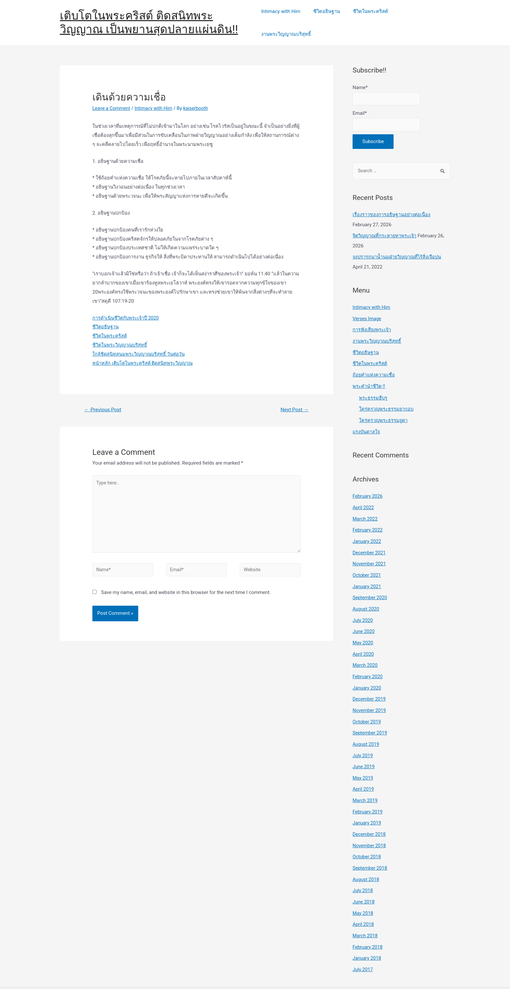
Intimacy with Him (284, 18)
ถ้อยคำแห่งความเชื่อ (374, 365)
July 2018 (363, 869)
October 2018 (367, 836)
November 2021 (370, 551)
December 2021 (370, 540)
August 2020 (366, 595)
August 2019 (366, 726)
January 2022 (367, 529)
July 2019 (363, 737)
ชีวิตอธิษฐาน (327, 18)
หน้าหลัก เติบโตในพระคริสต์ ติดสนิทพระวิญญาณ (143, 355)
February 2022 (368, 518)
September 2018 (370, 847)
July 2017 (363, 946)
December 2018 (370, 814)
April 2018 (364, 902)
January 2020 (367, 671)
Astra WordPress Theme (360, 976)
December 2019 (370, 682)
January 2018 (367, 935)
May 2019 (363, 759)
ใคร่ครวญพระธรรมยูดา (384, 410)
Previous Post (104, 401)
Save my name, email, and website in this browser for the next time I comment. (186, 588)
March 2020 (366, 650)
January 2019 (367, 803)
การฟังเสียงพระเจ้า (372, 321)
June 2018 (364, 880)
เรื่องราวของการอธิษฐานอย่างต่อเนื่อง (392, 208)
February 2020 (368, 661)
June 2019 (364, 748)
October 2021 (367, 562)
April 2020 (364, 638)
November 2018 (370, 825)
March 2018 (366, 913)
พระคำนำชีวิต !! (369, 376)
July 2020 (363, 606)
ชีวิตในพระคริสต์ (368, 18)
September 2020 (370, 584)
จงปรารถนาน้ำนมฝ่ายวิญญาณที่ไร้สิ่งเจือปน (398, 249)
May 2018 (363, 891)
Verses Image (367, 310)
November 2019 (370, 693)
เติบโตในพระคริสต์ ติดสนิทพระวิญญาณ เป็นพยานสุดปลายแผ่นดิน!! (149, 18)
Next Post (294, 401)
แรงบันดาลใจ (367, 421)
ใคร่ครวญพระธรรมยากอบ (386, 399)
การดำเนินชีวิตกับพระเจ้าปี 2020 (126, 309)
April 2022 (364, 496)
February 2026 (368, 485)
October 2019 (367, 704)
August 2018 (366, 858)
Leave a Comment (112, 100)
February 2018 (368, 924)
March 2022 (366, 507)
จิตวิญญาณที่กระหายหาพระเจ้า (386, 228)
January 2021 (367, 573)
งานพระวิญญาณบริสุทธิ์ (420, 18)
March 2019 (366, 781)
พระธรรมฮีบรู (373, 387)
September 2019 (370, 715)
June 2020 (364, 617)
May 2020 (363, 627)
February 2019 (368, 792)
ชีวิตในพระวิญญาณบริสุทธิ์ (120, 336)
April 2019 (364, 770)
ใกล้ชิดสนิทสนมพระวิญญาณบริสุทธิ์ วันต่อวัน (139, 346)
